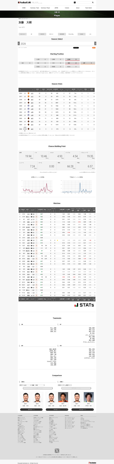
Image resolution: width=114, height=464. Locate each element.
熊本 (28, 253)
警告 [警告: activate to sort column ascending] (85, 90)
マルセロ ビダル (51, 361)
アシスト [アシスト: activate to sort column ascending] (79, 90)
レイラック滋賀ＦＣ (53, 428)
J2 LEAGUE (35, 415)
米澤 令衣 (92, 352)
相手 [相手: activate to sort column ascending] (27, 210)
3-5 (33, 269)
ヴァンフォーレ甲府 (37, 430)
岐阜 (28, 271)
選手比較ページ (31, 409)
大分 (28, 214)
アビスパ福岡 (20, 441)
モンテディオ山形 (36, 422)
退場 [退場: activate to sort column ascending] (92, 90)
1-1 (33, 219)
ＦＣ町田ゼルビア (21, 426)
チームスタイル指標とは (85, 425)
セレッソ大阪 (20, 436)
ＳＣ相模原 (51, 421)
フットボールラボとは (85, 420)
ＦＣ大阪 (51, 429)
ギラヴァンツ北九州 (53, 438)
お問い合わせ (68, 454)
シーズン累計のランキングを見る (87, 172)
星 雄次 (92, 338)
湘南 (28, 232)
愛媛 (28, 235)
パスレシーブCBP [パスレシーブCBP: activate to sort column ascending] (83, 210)
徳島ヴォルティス (36, 437)
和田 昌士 (92, 354)
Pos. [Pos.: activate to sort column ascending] (45, 210)
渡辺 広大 (92, 329)
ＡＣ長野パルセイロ (53, 424)
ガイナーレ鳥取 (52, 432)
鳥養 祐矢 (53, 352)
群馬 (28, 240)
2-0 (33, 227)
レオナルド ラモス (89, 357)
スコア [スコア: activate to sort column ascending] (32, 210)
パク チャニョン (90, 335)
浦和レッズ (20, 420)
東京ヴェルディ (21, 425)
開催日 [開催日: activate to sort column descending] (23, 210)
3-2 (33, 258)
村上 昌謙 (53, 328)
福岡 (28, 277)
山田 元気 (53, 329)
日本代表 (82, 419)
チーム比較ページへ (37, 388)
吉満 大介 (53, 331)
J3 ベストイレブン (68, 428)
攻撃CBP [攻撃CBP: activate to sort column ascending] (62, 210)
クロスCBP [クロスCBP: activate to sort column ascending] (73, 210)
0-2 (33, 214)
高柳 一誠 (53, 354)
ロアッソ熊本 (51, 439)
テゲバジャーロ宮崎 (37, 442)
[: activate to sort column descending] (20, 90)
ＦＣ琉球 (51, 442)
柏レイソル (20, 422)
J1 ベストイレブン (68, 420)
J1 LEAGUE (20, 415)
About (77, 8)
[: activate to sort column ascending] (23, 90)
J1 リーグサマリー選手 (69, 419)
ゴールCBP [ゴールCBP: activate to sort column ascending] (94, 210)
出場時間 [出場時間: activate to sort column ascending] (55, 90)
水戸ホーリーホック (22, 419)
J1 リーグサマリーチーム (70, 417)
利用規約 (45, 454)
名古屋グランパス (21, 432)
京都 (28, 237)
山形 (32, 106)
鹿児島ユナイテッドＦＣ (54, 441)
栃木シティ (35, 425)
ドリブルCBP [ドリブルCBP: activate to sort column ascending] (78, 210)
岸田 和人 (92, 350)
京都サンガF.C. (20, 433)
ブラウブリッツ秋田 (37, 421)
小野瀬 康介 (52, 350)
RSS (94, 47)
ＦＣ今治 (35, 438)
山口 (32, 93)
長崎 (28, 230)
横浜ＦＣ (35, 428)
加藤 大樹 (53, 357)
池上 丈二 (53, 356)
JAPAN (56, 8)
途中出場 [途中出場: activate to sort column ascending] (49, 90)
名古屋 (28, 227)
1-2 (33, 235)
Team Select (88, 8)
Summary (67, 415)
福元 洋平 (92, 331)
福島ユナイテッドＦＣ (53, 417)
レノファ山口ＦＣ (52, 433)
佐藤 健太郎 (52, 349)
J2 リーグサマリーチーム (70, 421)
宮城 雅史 (92, 328)
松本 (28, 274)
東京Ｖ (28, 216)
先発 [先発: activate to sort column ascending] (43, 90)
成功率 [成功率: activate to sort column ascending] (73, 90)
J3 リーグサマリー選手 (69, 426)
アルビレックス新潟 (37, 432)
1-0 (33, 285)
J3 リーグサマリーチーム (70, 425)
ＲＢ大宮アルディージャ (38, 426)
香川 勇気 (92, 336)
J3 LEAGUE (51, 415)
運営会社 (63, 454)
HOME (24, 8)
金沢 (32, 99)
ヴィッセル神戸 (21, 437)
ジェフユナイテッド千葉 (22, 421)
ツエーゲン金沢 (52, 425)
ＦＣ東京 (19, 424)
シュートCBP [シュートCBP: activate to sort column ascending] (88, 210)
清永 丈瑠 (53, 359)
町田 (28, 245)
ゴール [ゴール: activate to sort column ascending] (61, 90)
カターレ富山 (36, 433)
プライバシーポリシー (56, 454)
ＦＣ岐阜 (51, 426)
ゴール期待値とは (84, 428)
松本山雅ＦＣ (51, 422)
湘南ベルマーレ (36, 429)
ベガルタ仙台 (36, 420)
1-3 (33, 279)
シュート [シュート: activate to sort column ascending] (67, 90)
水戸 (28, 219)
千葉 (28, 224)
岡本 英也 (92, 349)
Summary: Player (45, 8)
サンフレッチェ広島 (22, 439)
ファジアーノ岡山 (21, 438)
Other (82, 415)
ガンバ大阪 (20, 434)
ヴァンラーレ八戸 (36, 419)
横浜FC (28, 248)
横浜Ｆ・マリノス (21, 429)
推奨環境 (49, 454)
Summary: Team (34, 8)
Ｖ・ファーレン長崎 (22, 442)
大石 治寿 (92, 356)
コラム (82, 417)
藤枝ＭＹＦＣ (36, 436)
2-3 (33, 243)
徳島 (28, 222)
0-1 (33, 224)
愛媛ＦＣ (51, 436)
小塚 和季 (53, 364)
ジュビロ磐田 (36, 434)
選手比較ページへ (76, 388)
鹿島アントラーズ (21, 417)
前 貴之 (92, 333)
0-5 (33, 261)
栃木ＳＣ (51, 419)
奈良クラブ (51, 430)
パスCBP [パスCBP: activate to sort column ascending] (67, 210)
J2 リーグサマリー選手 (69, 422)
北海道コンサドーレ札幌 (38, 417)
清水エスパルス (21, 430)
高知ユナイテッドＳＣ (53, 437)
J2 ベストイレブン (68, 424)
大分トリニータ (36, 441)
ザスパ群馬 (51, 420)
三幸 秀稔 (53, 363)
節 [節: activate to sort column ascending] (19, 210)
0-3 (33, 230)
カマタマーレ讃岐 (52, 434)
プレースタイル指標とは (85, 424)
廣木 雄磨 (92, 340)
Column (67, 8)
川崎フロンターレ (21, 428)
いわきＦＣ (35, 424)
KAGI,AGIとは (83, 422)
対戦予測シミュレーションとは (87, 426)
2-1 (33, 266)
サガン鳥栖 (35, 439)
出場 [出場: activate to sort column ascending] (37, 90)
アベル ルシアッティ (89, 342)
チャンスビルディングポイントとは (48, 172)
